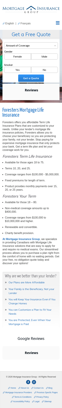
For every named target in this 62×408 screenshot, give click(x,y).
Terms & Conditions (23, 397)
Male (44, 56)
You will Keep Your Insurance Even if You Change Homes (32, 301)
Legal (37, 401)
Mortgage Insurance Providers (18, 392)
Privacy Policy (42, 397)
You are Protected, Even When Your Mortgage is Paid (30, 322)
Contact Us (38, 388)
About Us (25, 388)
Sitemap (48, 401)
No (44, 70)
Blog (50, 388)
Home (13, 388)
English (9, 23)
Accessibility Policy (21, 401)
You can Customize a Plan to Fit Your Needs (30, 311)
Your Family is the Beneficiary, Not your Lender (31, 291)
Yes (18, 70)
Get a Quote (31, 78)
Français (26, 23)
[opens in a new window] (28, 382)
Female (17, 56)
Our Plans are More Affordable (27, 282)
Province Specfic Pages (47, 392)
